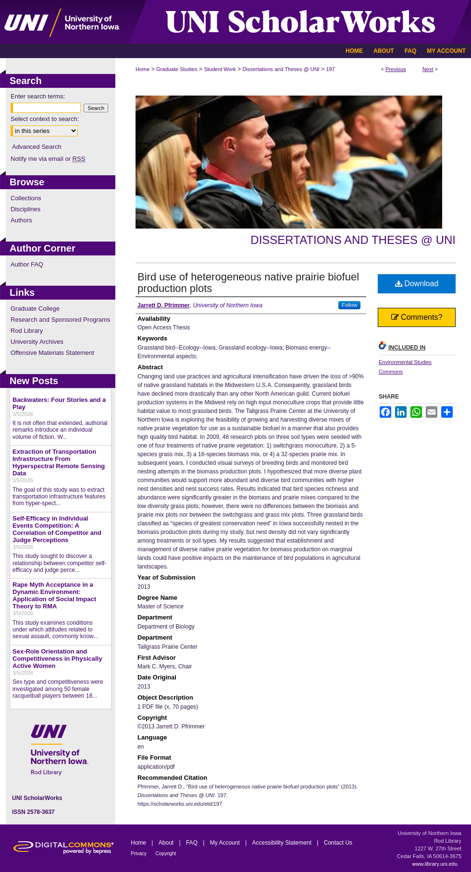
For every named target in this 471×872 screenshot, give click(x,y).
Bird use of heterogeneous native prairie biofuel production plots (248, 282)
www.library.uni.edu (435, 864)
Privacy (139, 853)
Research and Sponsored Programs (60, 319)
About (167, 842)
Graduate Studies (177, 69)
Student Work (220, 69)
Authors (21, 220)
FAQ (192, 842)
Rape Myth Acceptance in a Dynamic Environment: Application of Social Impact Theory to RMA (54, 595)
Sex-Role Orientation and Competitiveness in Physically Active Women (57, 658)
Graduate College (35, 308)
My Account (225, 842)
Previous (395, 69)
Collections (26, 198)
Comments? (417, 317)
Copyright (166, 853)
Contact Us (338, 842)
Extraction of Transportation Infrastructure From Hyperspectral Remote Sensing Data (58, 462)
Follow (349, 305)
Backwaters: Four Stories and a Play (59, 403)
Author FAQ (27, 264)
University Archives (37, 341)
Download (417, 283)
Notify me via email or (48, 158)
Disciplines (25, 209)
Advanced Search (37, 146)
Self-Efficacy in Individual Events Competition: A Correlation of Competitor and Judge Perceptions (56, 529)
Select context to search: (45, 118)
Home (142, 69)
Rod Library (27, 330)
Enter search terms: (38, 96)
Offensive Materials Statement (52, 352)
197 (330, 69)
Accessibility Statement (282, 842)
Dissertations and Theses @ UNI (281, 69)
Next (428, 69)
